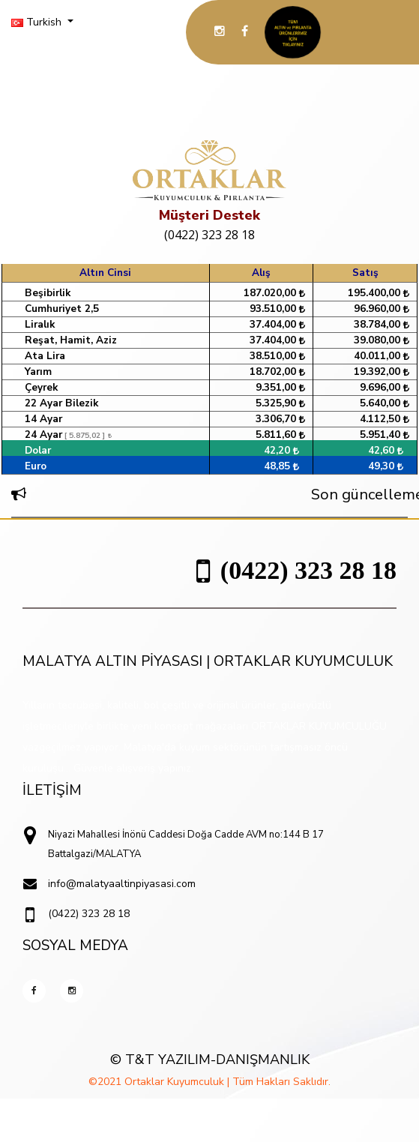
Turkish (37, 22)
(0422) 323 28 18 (209, 234)
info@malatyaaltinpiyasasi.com (122, 884)
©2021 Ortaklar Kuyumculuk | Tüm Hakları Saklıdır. (209, 1082)
